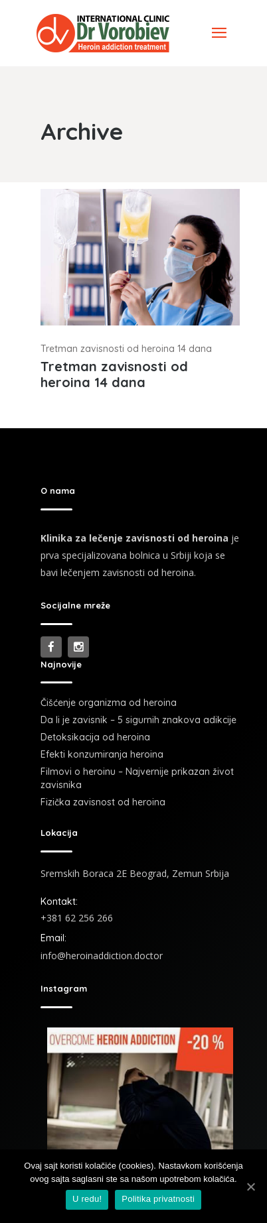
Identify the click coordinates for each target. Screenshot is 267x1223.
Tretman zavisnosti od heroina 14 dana (126, 349)
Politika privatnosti (158, 1199)
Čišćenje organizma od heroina (109, 703)
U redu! (87, 1199)
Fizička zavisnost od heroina (103, 802)
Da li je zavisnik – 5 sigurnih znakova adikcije (138, 720)
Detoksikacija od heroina (95, 737)
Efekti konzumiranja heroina (102, 754)
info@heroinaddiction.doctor (102, 955)
